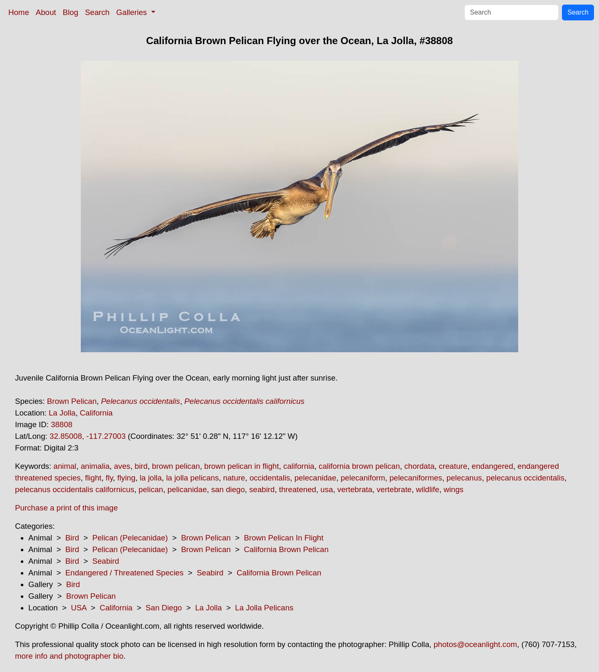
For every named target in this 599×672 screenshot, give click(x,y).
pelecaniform (363, 477)
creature (453, 466)
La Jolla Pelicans (264, 607)
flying (126, 477)
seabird (262, 489)
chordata (419, 466)
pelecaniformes (415, 477)
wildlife (427, 489)
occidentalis (270, 477)
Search (97, 12)
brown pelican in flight (241, 466)
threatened (297, 489)
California (96, 412)
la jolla (151, 477)
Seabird (105, 561)
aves (122, 466)
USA (78, 607)
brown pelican (176, 466)
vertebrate (394, 489)
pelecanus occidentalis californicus (74, 489)
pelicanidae (187, 489)
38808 (61, 424)
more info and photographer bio (69, 656)
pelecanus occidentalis (525, 477)
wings (454, 489)
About (46, 12)
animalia (95, 466)
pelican (151, 489)
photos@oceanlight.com (475, 644)
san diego (228, 489)
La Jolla (62, 412)
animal (64, 466)
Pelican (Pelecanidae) (130, 537)
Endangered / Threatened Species (124, 572)
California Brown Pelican (286, 549)
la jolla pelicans (192, 477)
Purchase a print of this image (66, 507)
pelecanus (464, 477)
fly (109, 477)
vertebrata (354, 489)
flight (93, 477)
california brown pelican (359, 466)
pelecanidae (316, 477)
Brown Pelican (72, 401)
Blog (70, 12)
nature (234, 477)
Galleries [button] (132, 12)
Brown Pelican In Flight (284, 537)
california (298, 466)
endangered (492, 466)
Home (18, 12)
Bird (72, 537)
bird (141, 466)
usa (326, 489)
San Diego (164, 607)
